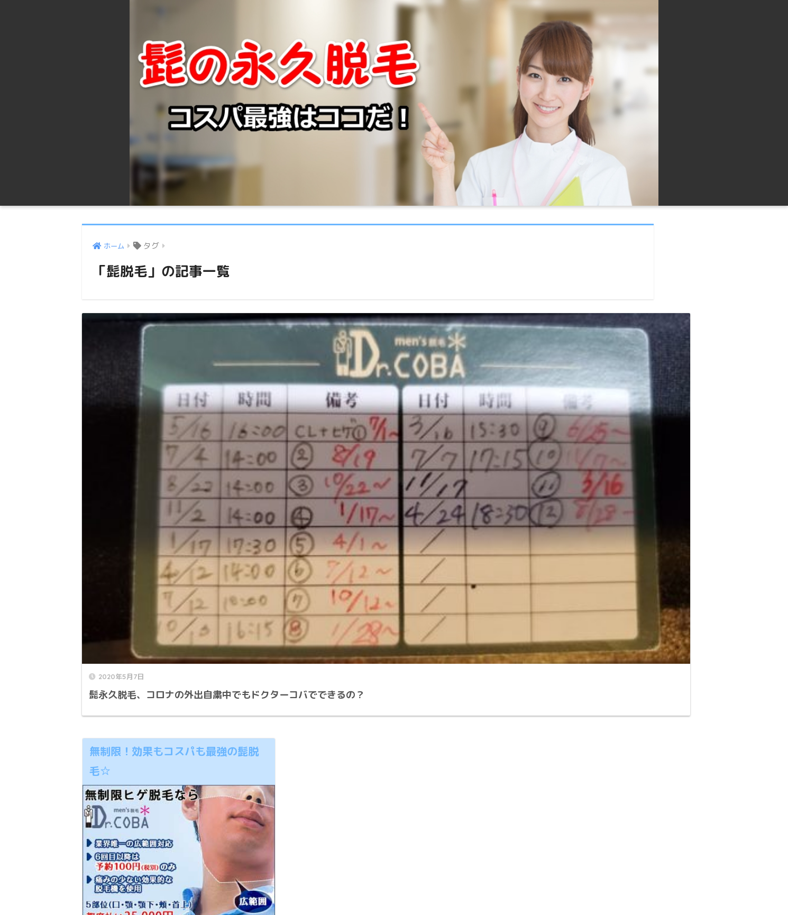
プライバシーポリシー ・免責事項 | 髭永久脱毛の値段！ (392, 887)
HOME (394, 870)
